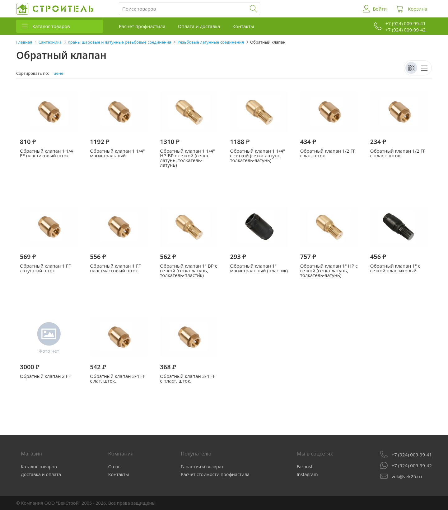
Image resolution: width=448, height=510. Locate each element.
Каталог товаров (51, 26)
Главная (24, 42)
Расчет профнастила (142, 26)
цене (58, 73)
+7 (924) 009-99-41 (412, 454)
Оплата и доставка (199, 26)
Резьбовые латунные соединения (210, 42)
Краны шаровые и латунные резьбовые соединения (119, 42)
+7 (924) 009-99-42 (412, 465)
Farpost (305, 466)
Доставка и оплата (41, 474)
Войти (380, 9)
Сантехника (50, 42)
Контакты (243, 26)
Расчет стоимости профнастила (215, 474)
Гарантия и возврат (202, 466)
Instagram (307, 474)
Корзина (417, 9)
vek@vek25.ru (407, 476)
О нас (114, 466)
